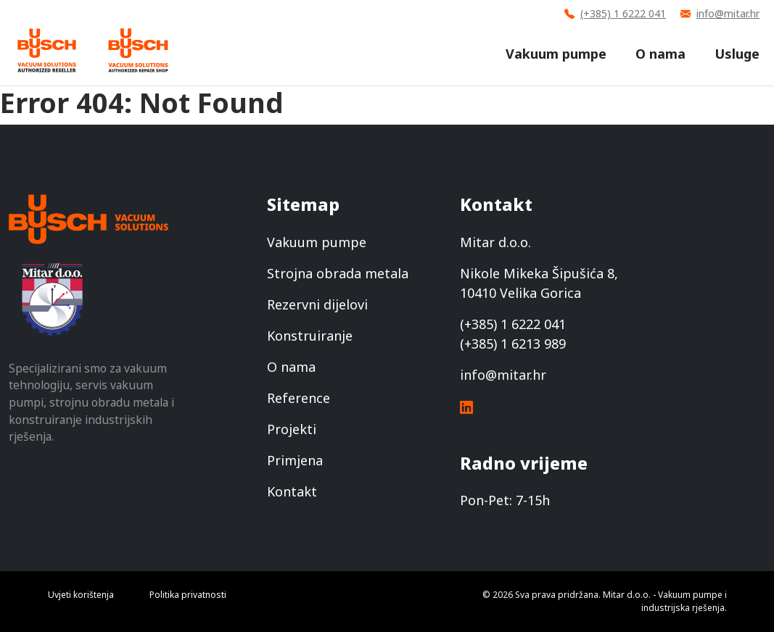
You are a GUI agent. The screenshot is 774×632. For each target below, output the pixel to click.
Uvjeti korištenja (81, 595)
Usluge (737, 53)
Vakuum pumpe (556, 53)
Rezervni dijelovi (317, 304)
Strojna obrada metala (337, 273)
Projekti (291, 429)
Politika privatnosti (187, 595)
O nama (660, 53)
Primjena (295, 460)
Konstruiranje (310, 335)
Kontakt (292, 491)
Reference (298, 398)
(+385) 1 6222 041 (615, 13)
